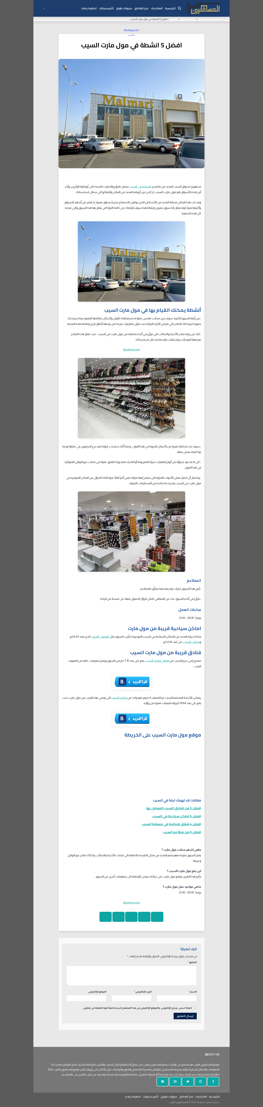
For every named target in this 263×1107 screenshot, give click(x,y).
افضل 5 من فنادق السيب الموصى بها (173, 808)
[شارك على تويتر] (144, 917)
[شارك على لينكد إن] (105, 917)
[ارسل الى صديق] (131, 917)
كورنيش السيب (100, 636)
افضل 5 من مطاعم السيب (182, 832)
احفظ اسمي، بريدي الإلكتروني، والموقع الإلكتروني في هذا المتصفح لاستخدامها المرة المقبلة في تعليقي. (137, 1008)
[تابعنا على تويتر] (188, 1081)
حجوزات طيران (124, 8)
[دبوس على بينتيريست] (118, 917)
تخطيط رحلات (89, 8)
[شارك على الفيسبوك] (157, 917)
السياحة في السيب (140, 186)
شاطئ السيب (191, 642)
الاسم (193, 991)
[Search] (179, 8)
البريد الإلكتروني (143, 991)
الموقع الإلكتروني (97, 991)
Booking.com (131, 30)
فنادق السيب (119, 697)
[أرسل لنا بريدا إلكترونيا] (175, 1081)
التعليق (192, 962)
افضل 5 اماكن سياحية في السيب (176, 816)
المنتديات (157, 8)
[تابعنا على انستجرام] (200, 1081)
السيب (173, 19)
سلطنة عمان (188, 19)
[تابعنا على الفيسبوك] (213, 1081)
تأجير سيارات (106, 8)
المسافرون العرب (209, 19)
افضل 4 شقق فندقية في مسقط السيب (171, 824)
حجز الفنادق (141, 8)
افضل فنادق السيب (157, 660)
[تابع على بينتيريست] (162, 1081)
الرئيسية (170, 8)
